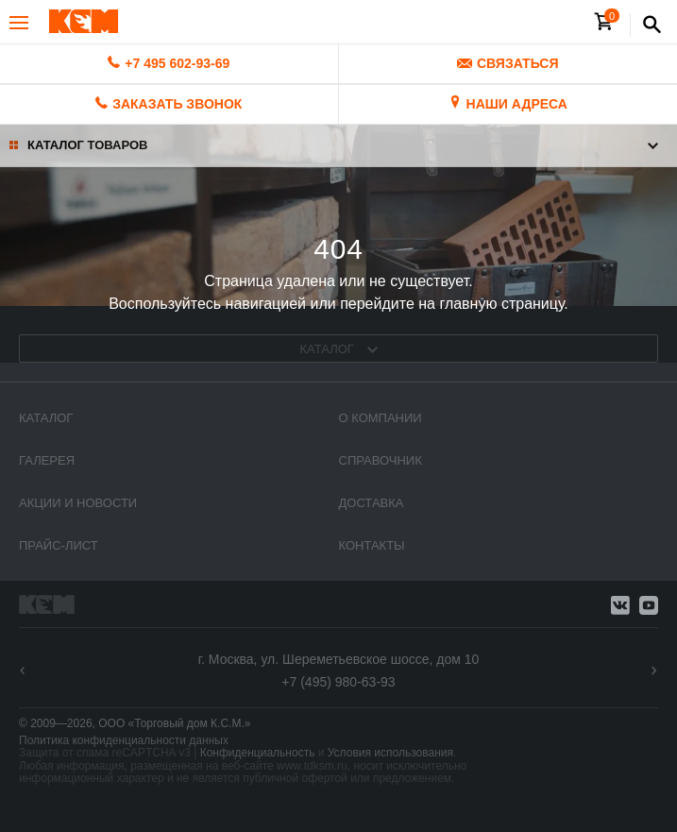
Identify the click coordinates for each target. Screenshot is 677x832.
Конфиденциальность (257, 752)
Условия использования (390, 752)
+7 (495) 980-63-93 (338, 681)
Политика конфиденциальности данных (123, 740)
